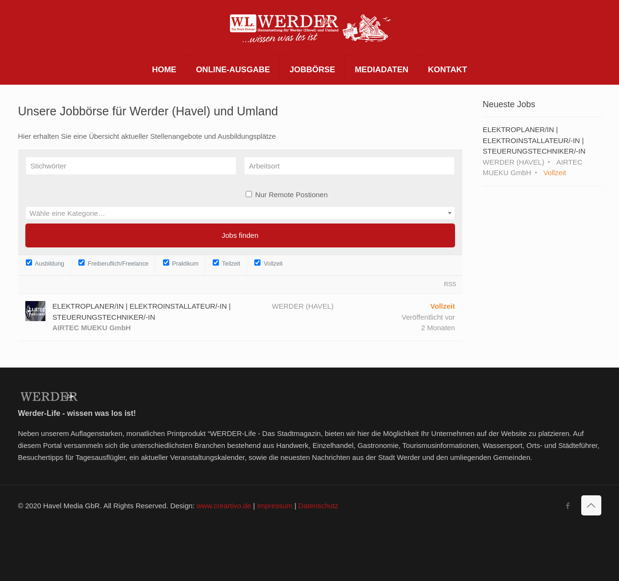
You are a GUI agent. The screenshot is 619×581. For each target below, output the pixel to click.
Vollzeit (268, 263)
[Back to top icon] (591, 505)
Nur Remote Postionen (291, 194)
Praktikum (181, 263)
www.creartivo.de (223, 506)
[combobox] (240, 213)
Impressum (275, 506)
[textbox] (240, 213)
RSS (450, 284)
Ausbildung (45, 263)
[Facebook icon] (568, 506)
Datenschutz (318, 506)
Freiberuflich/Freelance (113, 263)
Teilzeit (226, 263)
